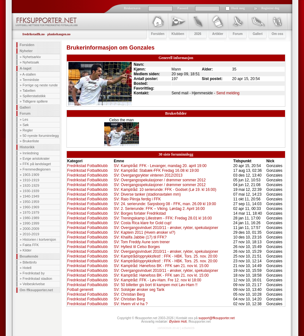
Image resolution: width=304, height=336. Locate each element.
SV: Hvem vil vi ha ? (131, 304)
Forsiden (27, 45)
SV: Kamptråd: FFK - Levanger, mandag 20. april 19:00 (160, 166)
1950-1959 (30, 202)
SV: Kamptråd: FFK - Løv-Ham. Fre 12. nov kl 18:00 (157, 280)
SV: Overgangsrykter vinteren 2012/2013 (148, 175)
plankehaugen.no (58, 34)
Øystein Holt (178, 321)
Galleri (25, 107)
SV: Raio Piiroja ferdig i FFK (137, 199)
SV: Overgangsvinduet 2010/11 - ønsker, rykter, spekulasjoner (166, 227)
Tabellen (28, 90)
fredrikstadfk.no (33, 34)
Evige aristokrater (36, 158)
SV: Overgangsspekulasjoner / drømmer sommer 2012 (160, 180)
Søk (25, 125)
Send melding (227, 93)
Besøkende (29, 256)
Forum (25, 113)
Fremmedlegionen (36, 169)
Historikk (27, 147)
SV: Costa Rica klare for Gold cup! (142, 223)
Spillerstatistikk (34, 96)
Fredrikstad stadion (37, 278)
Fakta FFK (30, 245)
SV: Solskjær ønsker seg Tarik (139, 289)
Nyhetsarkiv (31, 57)
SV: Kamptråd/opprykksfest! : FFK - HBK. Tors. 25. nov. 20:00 (165, 256)
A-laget (25, 68)
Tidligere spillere (35, 101)
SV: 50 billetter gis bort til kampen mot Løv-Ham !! (155, 285)
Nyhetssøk (30, 62)
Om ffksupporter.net (36, 290)
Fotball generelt (80, 289)
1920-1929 (30, 185)
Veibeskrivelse (33, 284)
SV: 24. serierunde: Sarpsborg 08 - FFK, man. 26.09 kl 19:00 (165, 204)
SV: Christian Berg (129, 294)
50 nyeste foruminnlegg (40, 136)
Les (25, 119)
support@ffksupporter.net (217, 318)
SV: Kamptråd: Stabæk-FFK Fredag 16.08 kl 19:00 (156, 170)
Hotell (26, 268)
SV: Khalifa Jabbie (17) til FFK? (140, 237)
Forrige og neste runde (40, 85)
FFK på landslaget (36, 164)
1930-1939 (30, 191)
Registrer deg (270, 8)
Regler (27, 130)
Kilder (26, 250)
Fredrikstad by (33, 273)
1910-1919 (30, 180)
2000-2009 (30, 229)
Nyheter (26, 51)
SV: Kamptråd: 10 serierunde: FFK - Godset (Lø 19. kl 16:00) (165, 189)
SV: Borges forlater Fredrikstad (140, 213)
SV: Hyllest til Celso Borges (137, 247)
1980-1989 (30, 218)
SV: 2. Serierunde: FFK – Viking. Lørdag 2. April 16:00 (159, 208)
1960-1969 (30, 207)
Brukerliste (30, 141)
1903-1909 (30, 175)
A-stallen (29, 74)
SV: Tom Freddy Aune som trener (142, 242)
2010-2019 (30, 234)
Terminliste (30, 80)
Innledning (30, 153)
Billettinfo (29, 262)
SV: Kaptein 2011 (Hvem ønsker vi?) (144, 232)
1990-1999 (30, 223)
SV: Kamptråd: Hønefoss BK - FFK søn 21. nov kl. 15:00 (161, 266)
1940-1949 (30, 196)
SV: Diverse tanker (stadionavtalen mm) (147, 194)
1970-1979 (30, 212)
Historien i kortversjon (39, 239)
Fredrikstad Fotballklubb (87, 166)
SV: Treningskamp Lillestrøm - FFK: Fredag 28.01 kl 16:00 (163, 218)
